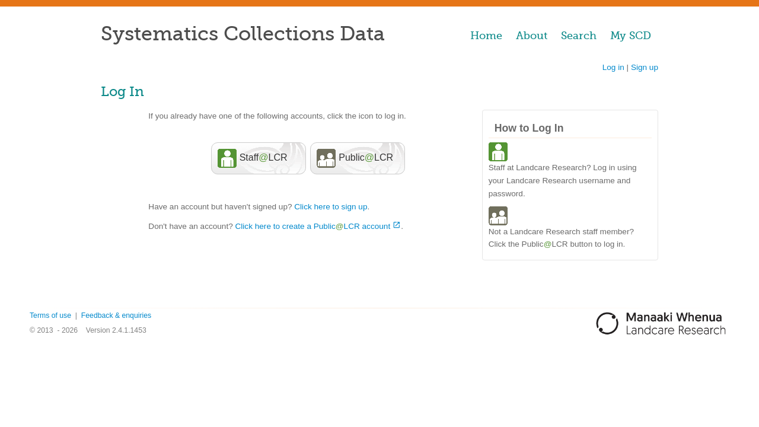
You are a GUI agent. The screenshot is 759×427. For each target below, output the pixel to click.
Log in (613, 67)
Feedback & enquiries (116, 315)
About (531, 36)
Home (486, 36)
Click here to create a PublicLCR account (313, 226)
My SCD (630, 36)
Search (579, 36)
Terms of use (50, 315)
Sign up (644, 67)
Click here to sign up (330, 206)
